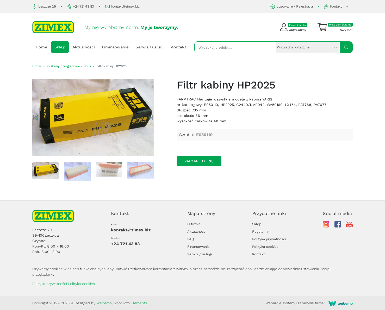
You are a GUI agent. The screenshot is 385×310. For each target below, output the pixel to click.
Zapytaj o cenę (199, 161)
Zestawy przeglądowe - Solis (69, 66)
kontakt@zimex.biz (122, 6)
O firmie (194, 224)
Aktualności (83, 47)
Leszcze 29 (44, 6)
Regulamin (260, 231)
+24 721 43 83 (80, 6)
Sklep (59, 47)
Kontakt (333, 6)
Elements (139, 303)
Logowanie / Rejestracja (291, 6)
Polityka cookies (265, 247)
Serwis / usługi (150, 47)
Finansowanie (115, 47)
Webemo (104, 303)
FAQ (190, 239)
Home (41, 47)
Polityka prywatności (269, 239)
